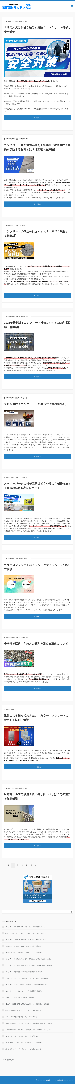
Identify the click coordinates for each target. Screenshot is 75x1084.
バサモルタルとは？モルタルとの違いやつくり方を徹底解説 (23, 952)
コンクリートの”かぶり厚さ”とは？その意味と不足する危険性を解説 (26, 984)
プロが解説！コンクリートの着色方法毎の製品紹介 (36, 404)
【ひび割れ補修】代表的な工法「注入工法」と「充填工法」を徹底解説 (27, 1004)
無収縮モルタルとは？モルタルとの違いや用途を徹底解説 (23, 946)
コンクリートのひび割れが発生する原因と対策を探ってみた (23, 972)
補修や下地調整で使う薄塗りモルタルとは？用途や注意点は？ (24, 1010)
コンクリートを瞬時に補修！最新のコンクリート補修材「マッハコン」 (27, 939)
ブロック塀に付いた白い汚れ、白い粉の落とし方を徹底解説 (23, 1042)
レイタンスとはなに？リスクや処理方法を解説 (19, 997)
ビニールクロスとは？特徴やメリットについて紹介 (21, 1017)
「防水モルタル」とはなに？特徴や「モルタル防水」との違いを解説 (26, 978)
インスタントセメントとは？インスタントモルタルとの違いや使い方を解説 (28, 965)
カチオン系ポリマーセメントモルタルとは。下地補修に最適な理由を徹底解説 (29, 1023)
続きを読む (37, 117)
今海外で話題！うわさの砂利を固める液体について (36, 643)
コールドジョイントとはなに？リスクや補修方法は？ (21, 1036)
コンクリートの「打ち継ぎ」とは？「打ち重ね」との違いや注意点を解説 (28, 959)
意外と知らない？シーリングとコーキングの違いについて (23, 1049)
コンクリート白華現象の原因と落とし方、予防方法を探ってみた (25, 927)
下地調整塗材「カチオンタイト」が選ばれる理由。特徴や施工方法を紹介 (28, 1030)
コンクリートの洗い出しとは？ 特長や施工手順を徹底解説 (23, 991)
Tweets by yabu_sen (8, 1059)
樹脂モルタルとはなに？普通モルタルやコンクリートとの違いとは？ (26, 933)
